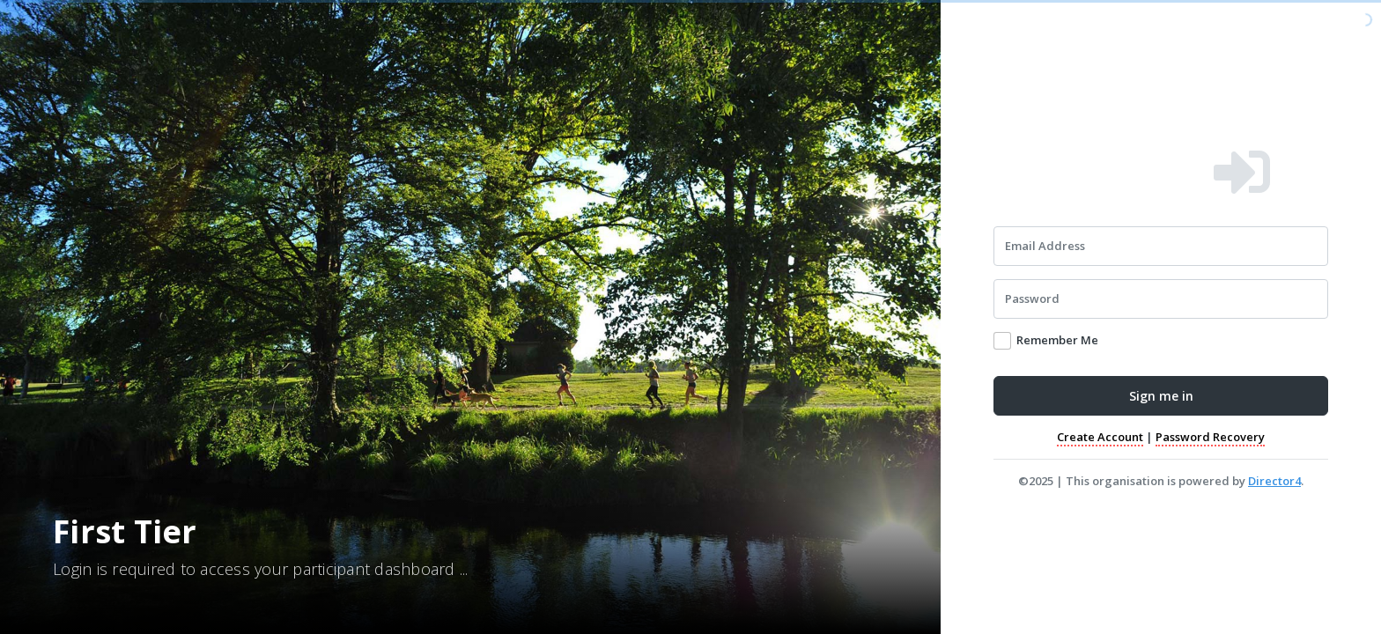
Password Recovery (1210, 437)
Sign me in (1161, 395)
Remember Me (1057, 340)
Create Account (1100, 437)
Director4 (1274, 481)
